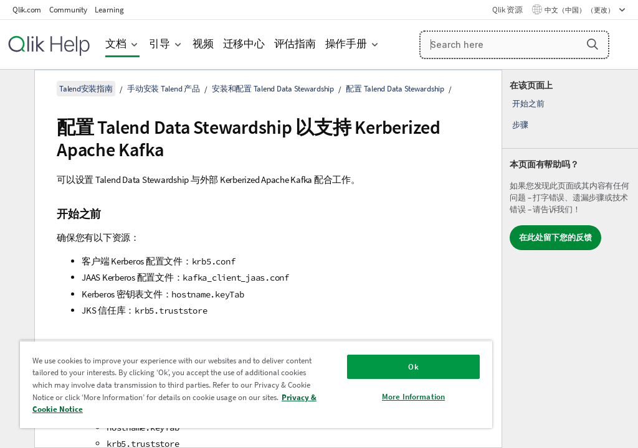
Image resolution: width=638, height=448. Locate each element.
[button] (592, 44)
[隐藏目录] (15, 89)
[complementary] (570, 259)
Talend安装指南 (86, 88)
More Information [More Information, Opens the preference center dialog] (413, 396)
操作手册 (346, 43)
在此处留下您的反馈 (555, 237)
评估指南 (295, 43)
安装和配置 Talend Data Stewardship (273, 88)
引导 (159, 43)
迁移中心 (244, 43)
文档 (115, 43)
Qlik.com (26, 9)
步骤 (520, 124)
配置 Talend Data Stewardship (395, 88)
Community (68, 9)
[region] (256, 384)
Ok (413, 367)
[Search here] (515, 45)
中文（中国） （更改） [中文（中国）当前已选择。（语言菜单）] (580, 10)
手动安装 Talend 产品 (163, 88)
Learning (109, 9)
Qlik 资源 (507, 9)
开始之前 (528, 103)
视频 (203, 43)
